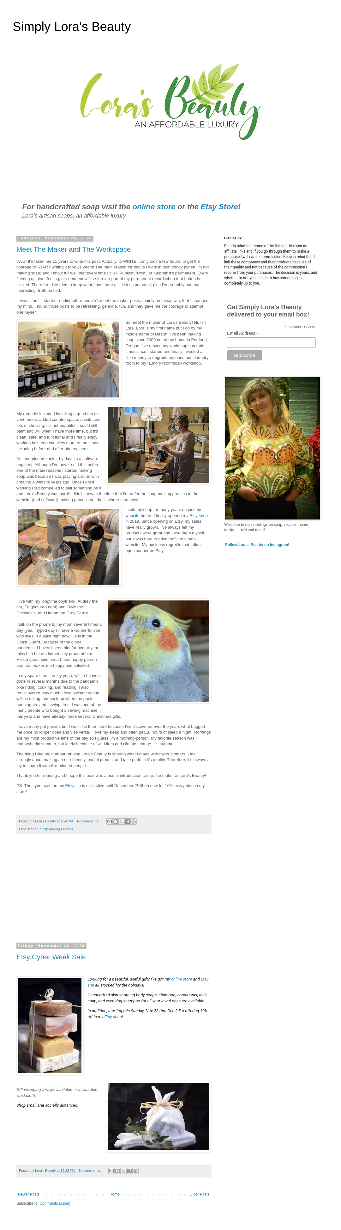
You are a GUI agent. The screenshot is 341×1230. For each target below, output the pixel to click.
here (83, 448)
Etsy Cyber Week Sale (51, 957)
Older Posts (199, 1194)
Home (115, 1194)
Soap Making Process (56, 829)
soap (34, 829)
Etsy (69, 785)
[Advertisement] (113, 892)
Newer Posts (28, 1194)
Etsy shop (198, 515)
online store (153, 206)
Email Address (243, 333)
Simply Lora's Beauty (72, 27)
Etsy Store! (220, 206)
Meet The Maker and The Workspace (73, 249)
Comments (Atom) (54, 1203)
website (132, 515)
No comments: (88, 821)
